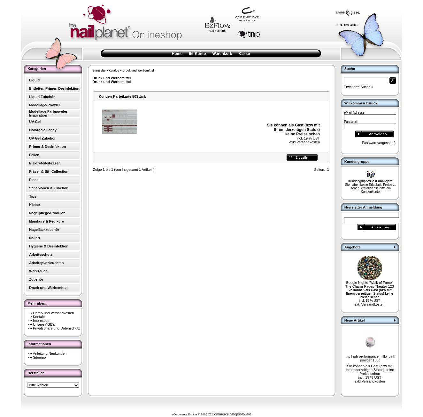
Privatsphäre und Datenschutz (56, 328)
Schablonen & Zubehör (48, 188)
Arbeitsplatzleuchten (46, 263)
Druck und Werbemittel (138, 70)
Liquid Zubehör (42, 97)
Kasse (244, 53)
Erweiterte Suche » (358, 87)
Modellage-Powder (44, 105)
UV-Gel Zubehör (42, 138)
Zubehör (36, 279)
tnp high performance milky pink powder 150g (370, 358)
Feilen (34, 155)
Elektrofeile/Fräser (44, 163)
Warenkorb (222, 53)
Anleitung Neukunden (49, 353)
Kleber (34, 205)
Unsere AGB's (44, 324)
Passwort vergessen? (379, 143)
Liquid (34, 80)
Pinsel (34, 180)
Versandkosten (308, 142)
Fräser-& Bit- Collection (48, 171)
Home (177, 53)
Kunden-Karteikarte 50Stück (122, 96)
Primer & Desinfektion (47, 146)
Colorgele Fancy (43, 130)
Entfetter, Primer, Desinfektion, (54, 88)
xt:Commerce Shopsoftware (229, 414)
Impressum (41, 320)
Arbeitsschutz (40, 254)
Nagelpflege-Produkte (47, 213)
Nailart (34, 238)
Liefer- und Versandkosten (53, 313)
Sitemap (39, 357)
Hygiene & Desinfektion (48, 246)
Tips (32, 196)
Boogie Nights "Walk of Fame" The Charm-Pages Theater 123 (369, 284)
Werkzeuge (38, 271)
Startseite (98, 70)
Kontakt (39, 317)
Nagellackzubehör (44, 229)
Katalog (114, 70)
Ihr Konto (197, 53)
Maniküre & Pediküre (46, 221)
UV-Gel (35, 122)
